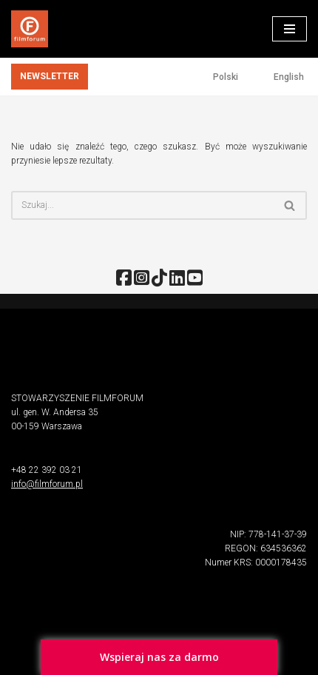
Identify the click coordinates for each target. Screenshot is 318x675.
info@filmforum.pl (47, 484)
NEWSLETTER (49, 76)
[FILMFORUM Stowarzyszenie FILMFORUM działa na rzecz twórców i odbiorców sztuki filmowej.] (29, 28)
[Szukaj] (142, 205)
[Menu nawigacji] (289, 28)
